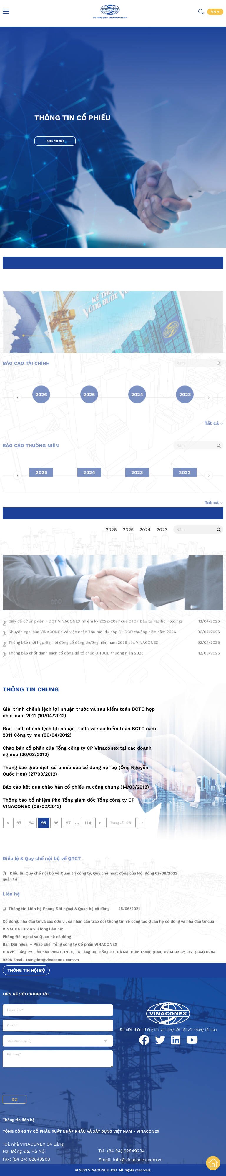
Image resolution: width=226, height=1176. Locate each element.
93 (18, 822)
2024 (145, 529)
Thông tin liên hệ (19, 1120)
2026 (111, 529)
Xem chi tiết (55, 141)
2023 (162, 529)
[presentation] (47, 1081)
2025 (128, 529)
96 (56, 822)
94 (31, 822)
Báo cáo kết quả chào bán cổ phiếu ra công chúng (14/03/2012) (76, 787)
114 (87, 822)
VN (214, 12)
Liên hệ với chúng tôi (26, 994)
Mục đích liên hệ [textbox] (19, 1041)
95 (43, 822)
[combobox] (58, 1041)
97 (68, 822)
